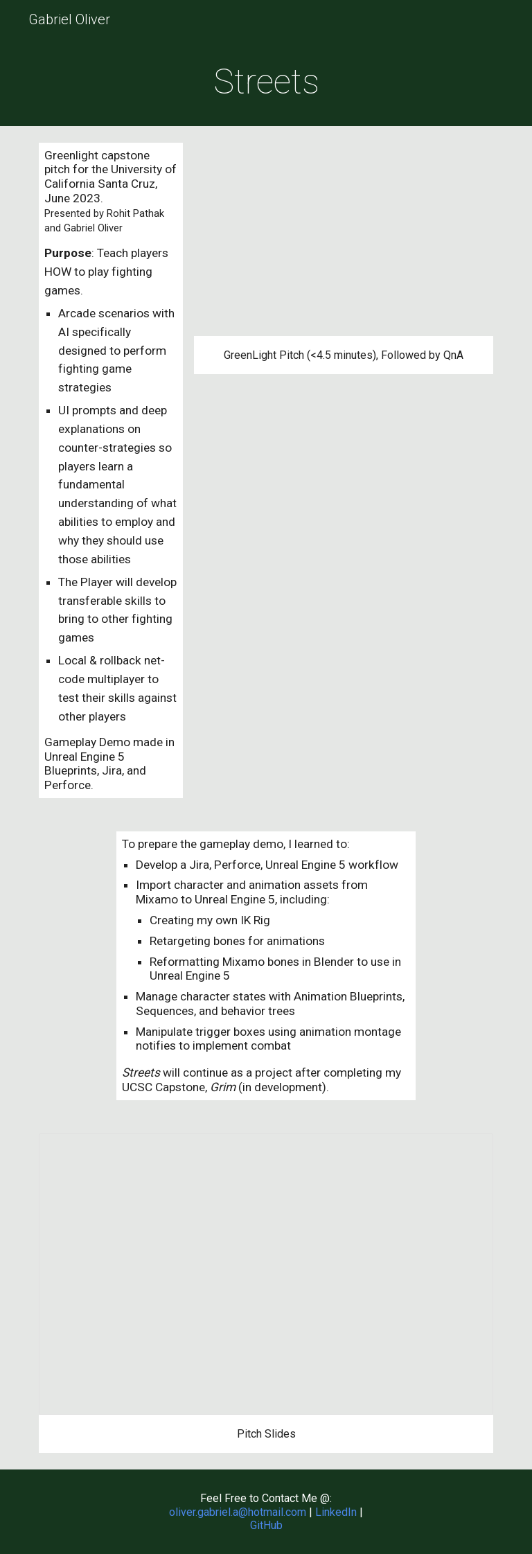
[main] (266, 82)
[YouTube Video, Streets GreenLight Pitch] (343, 240)
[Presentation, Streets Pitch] (266, 1274)
